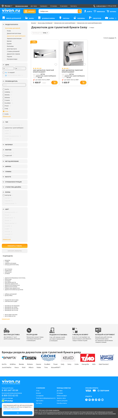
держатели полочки (11, 286)
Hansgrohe (85, 364)
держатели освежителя (12, 285)
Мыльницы (10, 46)
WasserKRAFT (56, 367)
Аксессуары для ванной (12, 28)
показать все (7, 116)
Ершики (9, 43)
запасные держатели (11, 283)
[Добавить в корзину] (54, 82)
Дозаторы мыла (12, 49)
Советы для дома (62, 400)
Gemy (69, 364)
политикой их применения (11, 409)
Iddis (94, 364)
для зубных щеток (10, 282)
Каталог (33, 22)
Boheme (30, 364)
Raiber (39, 367)
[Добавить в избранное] (55, 64)
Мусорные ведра (12, 59)
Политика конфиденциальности (45, 398)
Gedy (62, 364)
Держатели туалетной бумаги (16, 36)
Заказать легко (61, 398)
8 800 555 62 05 (10, 395)
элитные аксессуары (11, 301)
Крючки (9, 41)
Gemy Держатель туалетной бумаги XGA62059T (43, 71)
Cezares (38, 364)
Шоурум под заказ (21, 6)
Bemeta (21, 364)
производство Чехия (11, 307)
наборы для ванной (11, 294)
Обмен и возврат (62, 395)
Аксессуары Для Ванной (45, 22)
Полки (9, 31)
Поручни (9, 56)
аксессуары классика (11, 314)
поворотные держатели (12, 288)
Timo (46, 367)
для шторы (8, 279)
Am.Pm (4, 364)
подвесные (8, 270)
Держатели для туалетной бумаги (64, 22)
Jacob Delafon (6, 367)
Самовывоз (43, 6)
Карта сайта (39, 400)
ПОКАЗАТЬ (15, 246)
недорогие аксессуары (12, 300)
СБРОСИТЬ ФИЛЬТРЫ (15, 251)
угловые (7, 273)
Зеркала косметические (14, 38)
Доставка (34, 6)
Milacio (31, 367)
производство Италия (11, 308)
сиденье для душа (10, 263)
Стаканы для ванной (13, 51)
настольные (8, 269)
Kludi (23, 367)
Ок (18, 413)
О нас (37, 390)
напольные (8, 272)
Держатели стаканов (13, 54)
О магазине (63, 6)
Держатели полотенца (14, 33)
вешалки (7, 260)
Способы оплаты (62, 403)
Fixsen (55, 364)
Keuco (17, 367)
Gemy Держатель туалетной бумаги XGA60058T (72, 71)
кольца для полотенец (12, 264)
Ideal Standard (104, 364)
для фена (8, 281)
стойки (7, 261)
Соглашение (39, 395)
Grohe (77, 364)
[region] (14, 102)
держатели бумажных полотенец (15, 278)
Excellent (47, 364)
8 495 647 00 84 (10, 390)
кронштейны (8, 295)
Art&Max (13, 364)
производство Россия (11, 310)
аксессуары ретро (10, 316)
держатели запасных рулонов (14, 289)
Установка (53, 6)
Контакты (74, 6)
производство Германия (12, 306)
